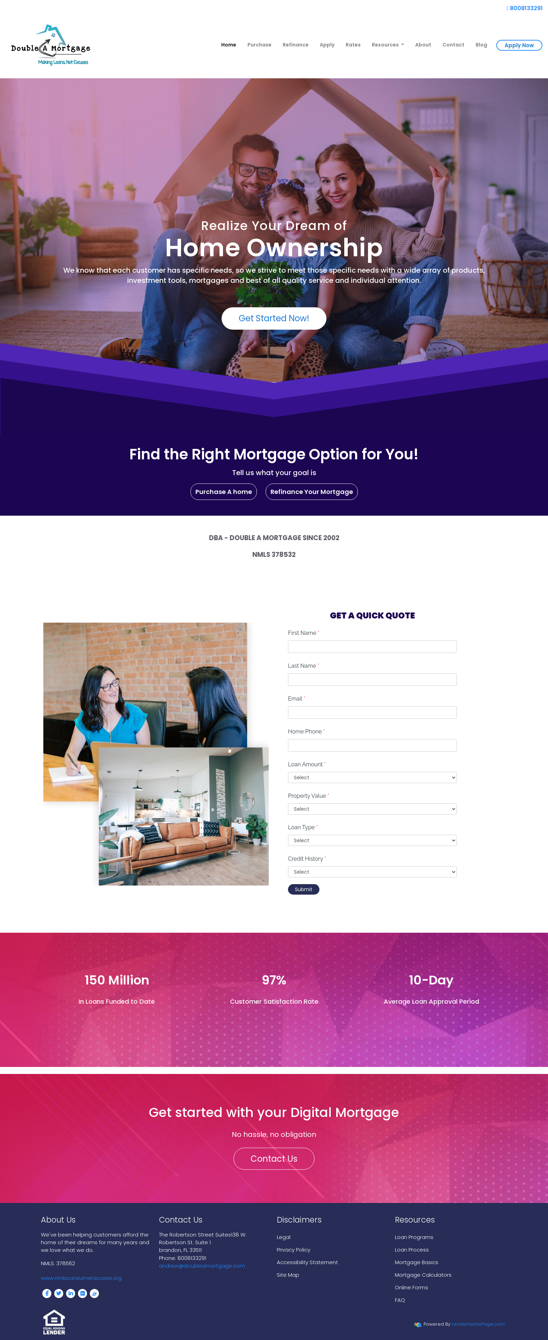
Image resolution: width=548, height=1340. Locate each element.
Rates (353, 44)
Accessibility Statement (307, 1262)
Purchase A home (223, 491)
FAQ (400, 1300)
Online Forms (411, 1287)
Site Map (288, 1274)
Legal (283, 1237)
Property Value (308, 796)
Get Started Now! (274, 318)
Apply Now (519, 45)
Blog (481, 44)
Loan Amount (307, 764)
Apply (327, 44)
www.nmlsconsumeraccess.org (81, 1278)
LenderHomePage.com (478, 1324)
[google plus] (82, 1293)
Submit (303, 889)
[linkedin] (70, 1293)
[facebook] (46, 1293)
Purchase (259, 44)
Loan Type (303, 827)
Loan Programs (414, 1237)
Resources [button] (386, 44)
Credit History (307, 858)
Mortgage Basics (416, 1262)
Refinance (296, 44)
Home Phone (306, 731)
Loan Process (412, 1249)
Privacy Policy (293, 1249)
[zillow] (94, 1293)
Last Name (303, 665)
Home (228, 44)
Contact (453, 44)
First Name (303, 633)
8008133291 (524, 8)
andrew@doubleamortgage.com (202, 1265)
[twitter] (58, 1293)
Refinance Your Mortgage (312, 491)
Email (296, 698)
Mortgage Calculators (423, 1274)
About (423, 44)
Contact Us (274, 1159)
